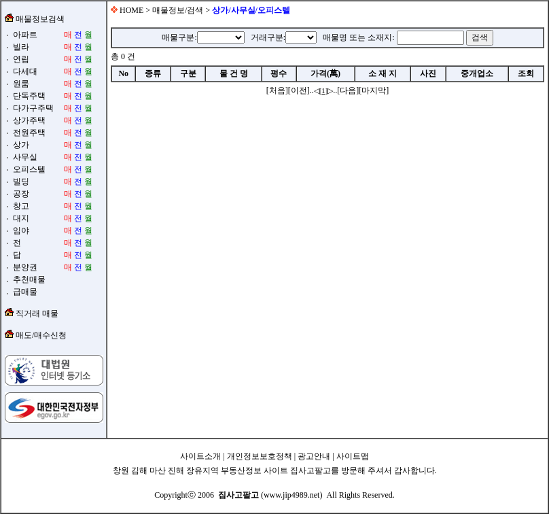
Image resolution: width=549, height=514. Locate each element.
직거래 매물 (37, 313)
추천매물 (28, 279)
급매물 (24, 291)
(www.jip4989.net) (270, 495)
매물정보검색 (39, 19)
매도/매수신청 (41, 335)
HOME (130, 10)
